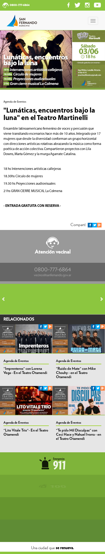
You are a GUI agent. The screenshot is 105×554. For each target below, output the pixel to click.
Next (99, 299)
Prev (5, 299)
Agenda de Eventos (16, 361)
